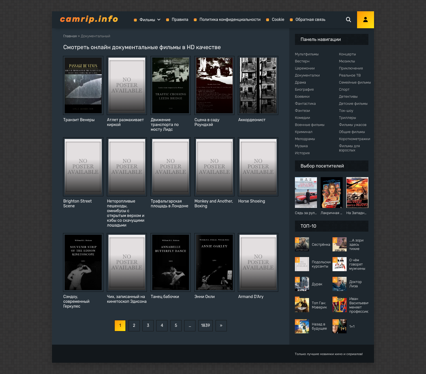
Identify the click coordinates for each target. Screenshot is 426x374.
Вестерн (302, 61)
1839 (205, 325)
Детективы (348, 96)
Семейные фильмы (355, 82)
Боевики (302, 96)
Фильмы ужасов (352, 125)
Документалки (307, 75)
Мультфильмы (307, 54)
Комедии (302, 118)
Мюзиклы (347, 61)
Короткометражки (354, 139)
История (302, 153)
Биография (304, 89)
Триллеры (347, 118)
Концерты (347, 54)
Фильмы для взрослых (349, 148)
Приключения (351, 68)
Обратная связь (310, 19)
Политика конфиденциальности (229, 19)
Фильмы (147, 20)
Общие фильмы (352, 132)
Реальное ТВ (350, 75)
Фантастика (305, 103)
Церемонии (305, 68)
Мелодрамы (305, 139)
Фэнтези (302, 110)
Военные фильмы (310, 125)
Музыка (301, 146)
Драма (300, 82)
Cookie (278, 19)
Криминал (303, 132)
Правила (180, 19)
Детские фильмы (353, 103)
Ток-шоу (346, 110)
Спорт (344, 89)
